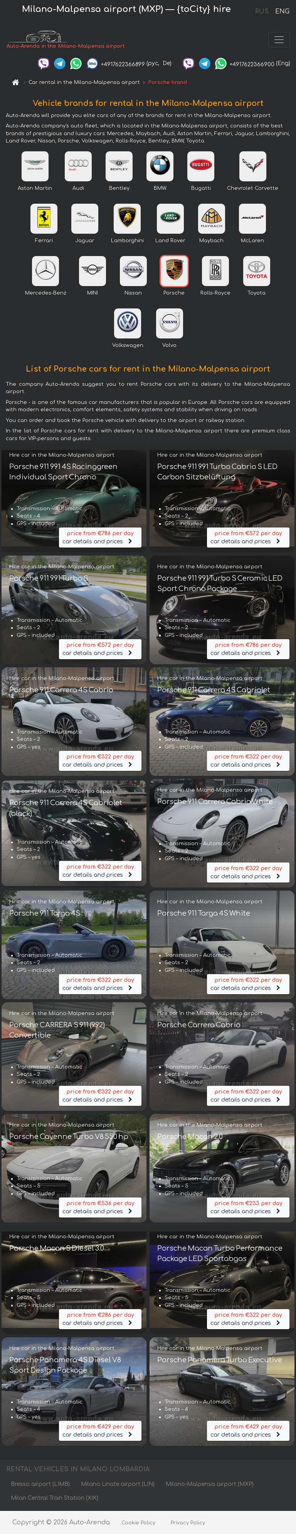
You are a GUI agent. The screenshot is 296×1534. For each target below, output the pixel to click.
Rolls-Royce (215, 293)
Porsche (174, 293)
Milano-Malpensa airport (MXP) (210, 1484)
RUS (262, 11)
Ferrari (44, 241)
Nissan (133, 293)
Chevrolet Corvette (252, 188)
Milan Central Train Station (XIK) (54, 1498)
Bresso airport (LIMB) (40, 1484)
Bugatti (201, 188)
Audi (78, 188)
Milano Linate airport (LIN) (118, 1484)
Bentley (119, 188)
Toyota (256, 293)
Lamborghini (127, 241)
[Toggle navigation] (279, 40)
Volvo (169, 345)
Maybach (211, 241)
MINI (92, 293)
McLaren (252, 241)
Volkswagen (127, 345)
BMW (160, 188)
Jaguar (84, 241)
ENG (282, 11)
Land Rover (170, 241)
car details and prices (100, 537)
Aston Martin (35, 188)
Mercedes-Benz (45, 293)
